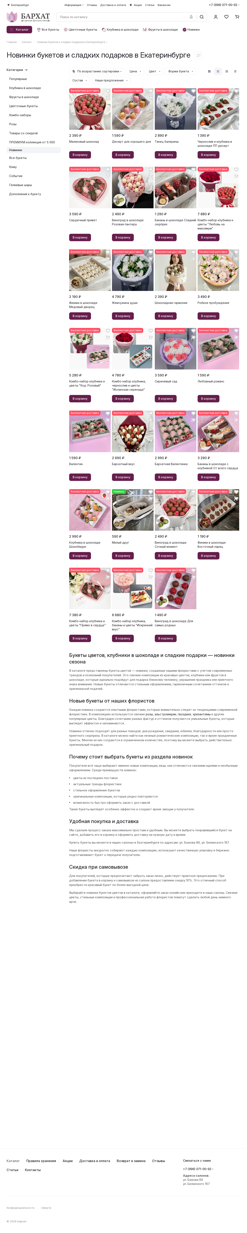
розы (149, 714)
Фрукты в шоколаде (24, 97)
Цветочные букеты (23, 106)
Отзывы (158, 1161)
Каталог (13, 1161)
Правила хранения (41, 1161)
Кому (13, 167)
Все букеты (18, 158)
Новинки (15, 150)
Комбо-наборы (20, 115)
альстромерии (165, 714)
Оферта (46, 1207)
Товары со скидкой (23, 133)
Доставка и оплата (94, 1161)
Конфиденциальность (21, 1207)
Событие (15, 176)
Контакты (33, 1170)
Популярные (18, 79)
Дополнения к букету (25, 194)
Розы (12, 124)
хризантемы (202, 714)
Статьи (12, 1170)
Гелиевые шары (20, 185)
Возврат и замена (131, 1161)
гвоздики (184, 714)
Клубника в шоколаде (25, 88)
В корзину (80, 154)
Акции (68, 1161)
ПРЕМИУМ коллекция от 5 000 (32, 142)
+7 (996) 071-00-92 (223, 5)
